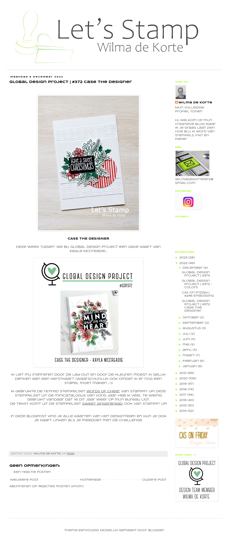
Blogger (156, 530)
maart (189, 355)
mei (186, 344)
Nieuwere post (24, 480)
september (194, 323)
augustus (192, 328)
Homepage (90, 480)
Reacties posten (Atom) (61, 486)
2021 (183, 373)
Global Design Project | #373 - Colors (197, 284)
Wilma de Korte (195, 102)
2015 (183, 405)
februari (191, 361)
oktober (191, 317)
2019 (183, 384)
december (193, 268)
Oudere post (154, 480)
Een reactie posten (32, 472)
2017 (183, 395)
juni (187, 339)
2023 (183, 257)
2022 (184, 263)
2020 (184, 378)
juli (187, 334)
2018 (183, 389)
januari (190, 366)
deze (20, 416)
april (188, 350)
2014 (183, 411)
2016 (183, 400)
